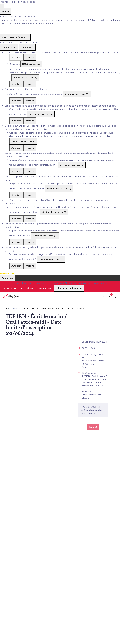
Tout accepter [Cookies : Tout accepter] (9, 47)
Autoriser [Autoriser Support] (16, 242)
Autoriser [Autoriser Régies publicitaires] (16, 195)
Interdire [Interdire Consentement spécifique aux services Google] (30, 147)
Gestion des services (25, 77)
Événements (15, 308)
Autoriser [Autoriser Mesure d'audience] (16, 171)
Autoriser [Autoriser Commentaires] (16, 120)
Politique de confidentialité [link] (15, 37)
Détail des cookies (31, 64)
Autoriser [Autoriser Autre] (16, 100)
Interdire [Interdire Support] (30, 242)
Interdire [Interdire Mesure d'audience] (30, 171)
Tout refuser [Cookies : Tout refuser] (27, 47)
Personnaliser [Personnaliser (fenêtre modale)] (44, 288)
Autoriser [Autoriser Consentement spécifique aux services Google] (16, 147)
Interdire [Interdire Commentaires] (30, 120)
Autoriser (16, 57)
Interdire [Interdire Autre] (30, 100)
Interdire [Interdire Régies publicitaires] (30, 195)
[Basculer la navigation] (116, 297)
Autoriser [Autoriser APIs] (16, 84)
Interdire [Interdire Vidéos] (30, 265)
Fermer (5, 11)
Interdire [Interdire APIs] (30, 84)
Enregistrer (7, 278)
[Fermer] (2, 6)
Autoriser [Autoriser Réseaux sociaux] (16, 218)
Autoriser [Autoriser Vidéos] (16, 265)
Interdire (30, 57)
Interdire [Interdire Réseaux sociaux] (30, 218)
